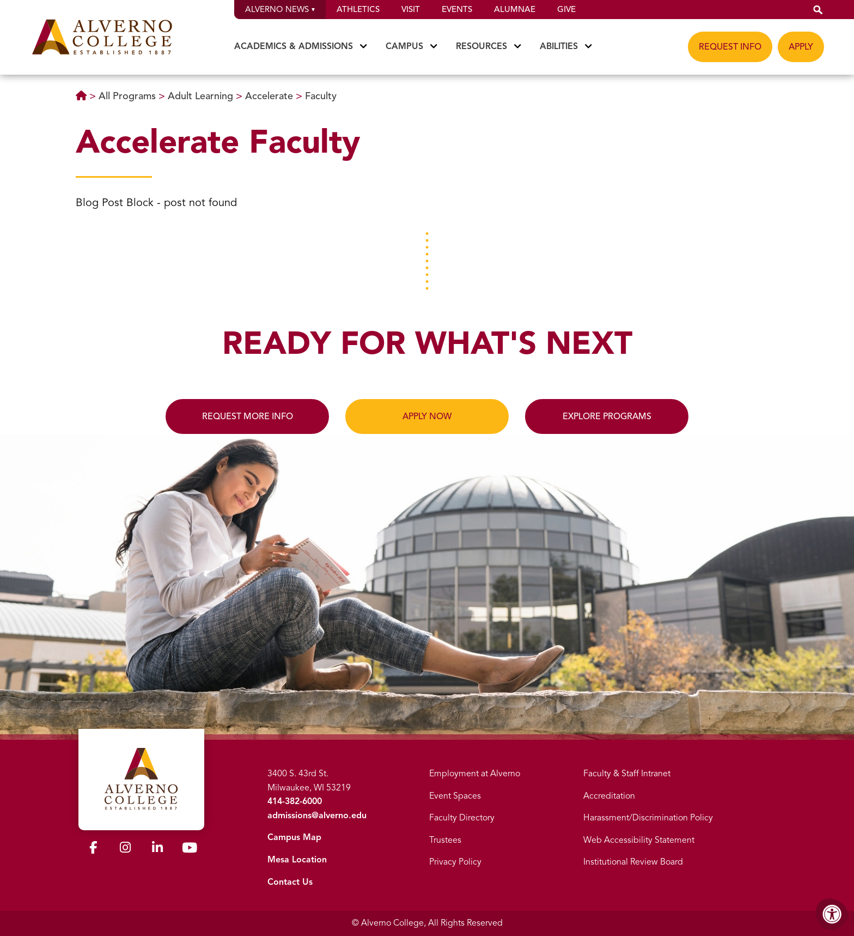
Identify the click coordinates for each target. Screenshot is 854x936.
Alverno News (280, 9)
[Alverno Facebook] (93, 849)
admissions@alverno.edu (317, 815)
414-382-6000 (294, 801)
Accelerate (270, 96)
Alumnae (514, 9)
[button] (818, 9)
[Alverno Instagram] (125, 849)
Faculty (321, 96)
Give (566, 9)
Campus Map (294, 837)
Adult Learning (202, 96)
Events (457, 9)
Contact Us (290, 882)
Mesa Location (297, 859)
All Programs (128, 96)
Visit (410, 9)
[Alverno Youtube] (189, 849)
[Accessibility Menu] (832, 914)
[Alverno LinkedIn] (157, 849)
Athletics (358, 9)
